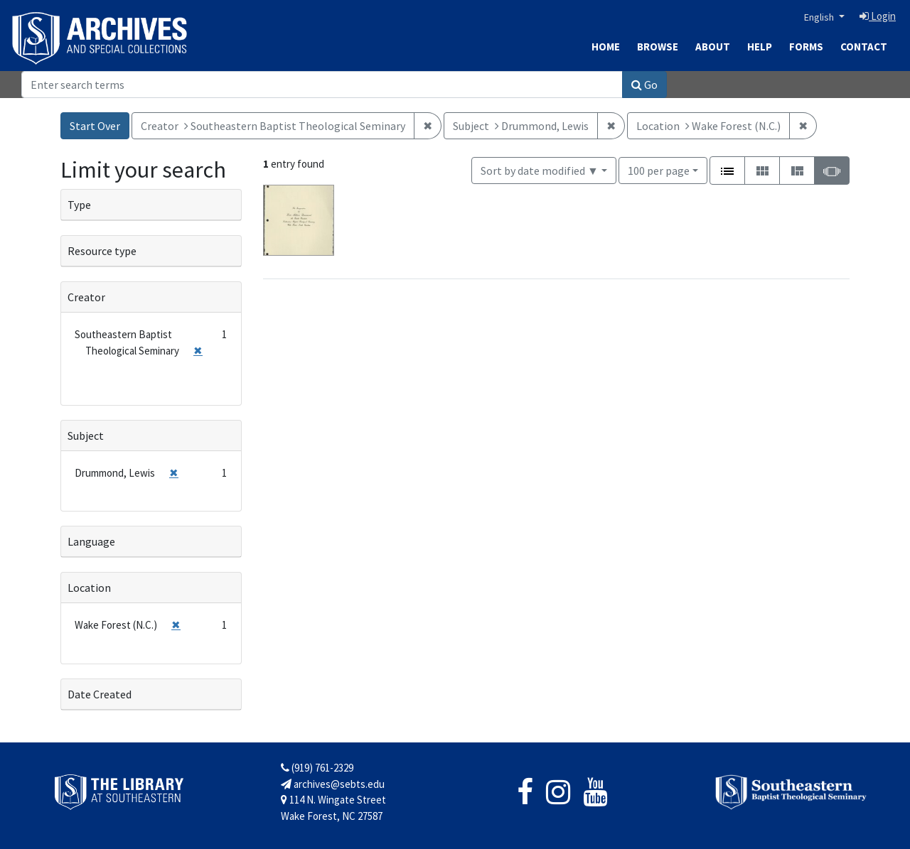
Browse (657, 46)
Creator (86, 297)
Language (91, 541)
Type (79, 205)
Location (89, 587)
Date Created (100, 694)
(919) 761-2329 (317, 767)
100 (659, 169)
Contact (863, 46)
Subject (86, 435)
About (712, 46)
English (820, 17)
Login (878, 16)
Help (759, 46)
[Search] (322, 84)
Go (644, 84)
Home (606, 46)
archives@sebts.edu (333, 784)
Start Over (95, 126)
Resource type (102, 251)
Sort (540, 170)
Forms (806, 46)
